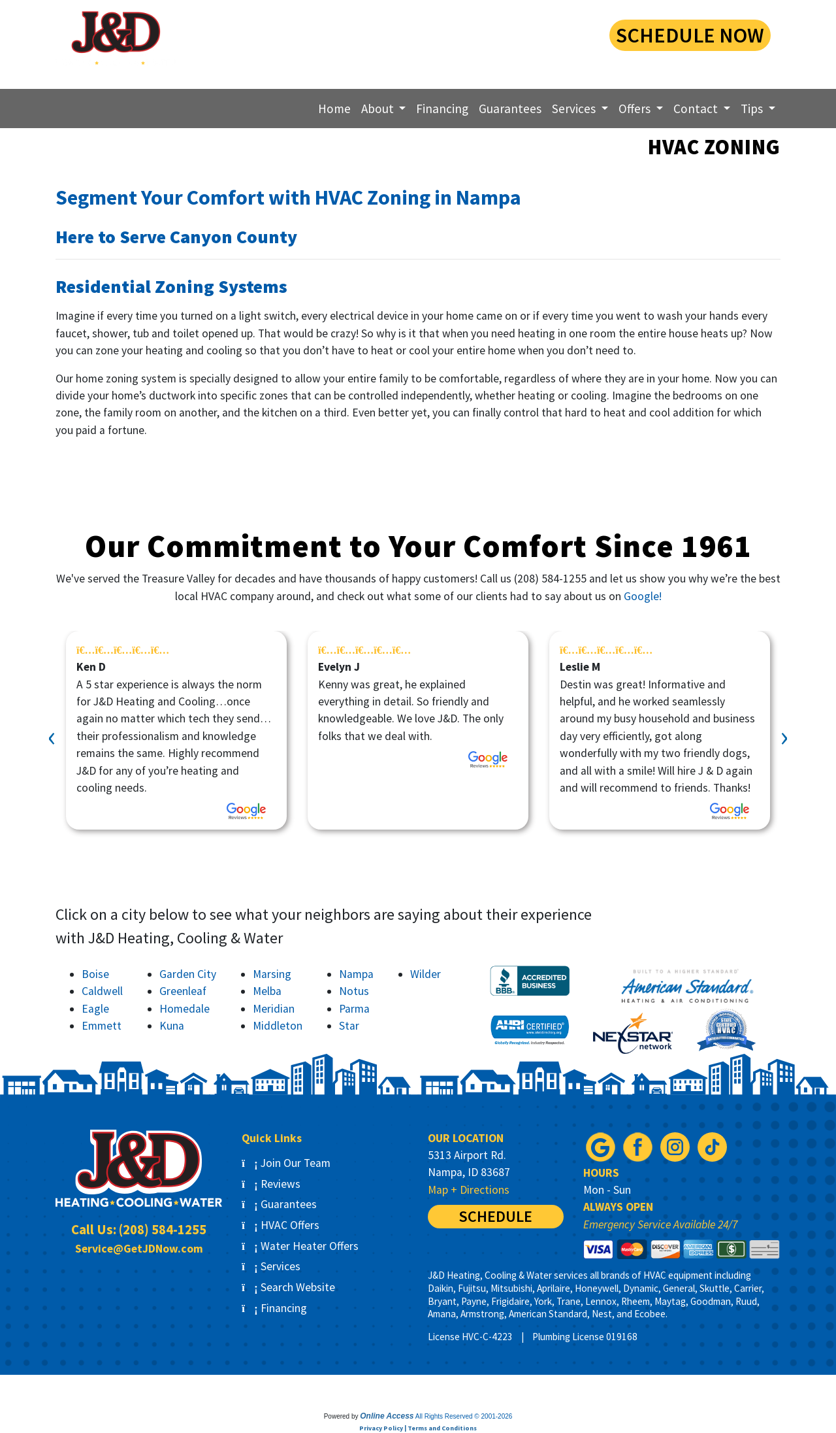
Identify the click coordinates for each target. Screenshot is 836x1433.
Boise (95, 974)
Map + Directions (468, 1190)
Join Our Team (286, 1163)
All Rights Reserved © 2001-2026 (464, 1416)
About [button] (378, 108)
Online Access (386, 1416)
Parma (354, 1009)
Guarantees (510, 108)
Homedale (184, 1009)
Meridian (274, 1009)
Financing (442, 108)
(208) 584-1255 (489, 33)
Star (349, 1026)
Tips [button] (753, 108)
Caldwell (102, 991)
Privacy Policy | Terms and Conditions (418, 1428)
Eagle (95, 1009)
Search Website (288, 1287)
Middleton (277, 1026)
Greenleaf (182, 991)
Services (271, 1266)
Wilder (425, 974)
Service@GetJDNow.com (139, 1248)
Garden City (187, 974)
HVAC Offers (280, 1225)
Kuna (171, 1026)
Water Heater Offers (300, 1246)
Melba (267, 991)
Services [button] (575, 108)
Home (334, 108)
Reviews (271, 1184)
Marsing (272, 974)
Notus (354, 991)
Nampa (356, 974)
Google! (643, 596)
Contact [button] (696, 108)
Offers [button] (636, 108)
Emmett (101, 1026)
